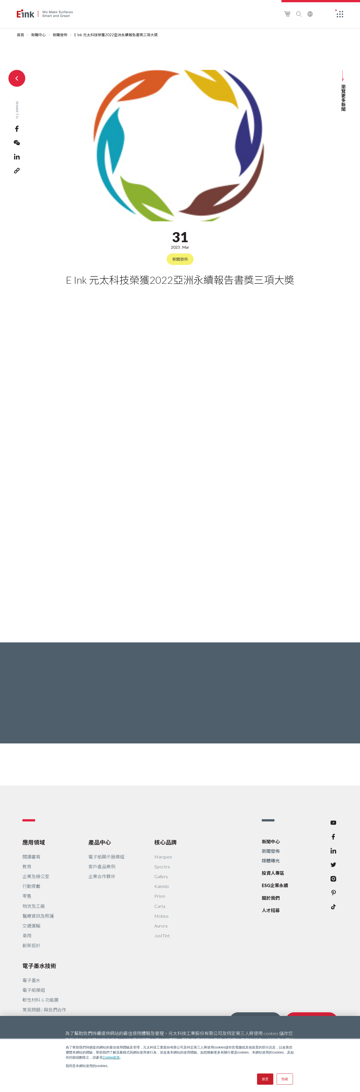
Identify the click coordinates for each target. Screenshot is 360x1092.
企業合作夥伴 (101, 876)
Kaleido (161, 886)
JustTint (162, 935)
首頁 (20, 35)
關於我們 (271, 898)
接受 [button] (265, 1079)
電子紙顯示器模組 (106, 856)
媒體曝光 (271, 860)
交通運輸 (31, 925)
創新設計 (31, 945)
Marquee (163, 856)
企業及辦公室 (35, 876)
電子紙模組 (33, 990)
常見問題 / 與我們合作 (44, 1009)
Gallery (161, 876)
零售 (26, 896)
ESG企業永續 (275, 885)
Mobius (161, 916)
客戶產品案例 (101, 866)
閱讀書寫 (31, 856)
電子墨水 (31, 980)
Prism (159, 896)
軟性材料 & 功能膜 (40, 999)
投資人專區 (273, 873)
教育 (26, 866)
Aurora (161, 925)
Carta (159, 906)
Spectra (162, 866)
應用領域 (33, 842)
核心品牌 (165, 842)
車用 (26, 935)
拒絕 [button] (284, 1079)
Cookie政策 (111, 1057)
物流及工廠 (33, 906)
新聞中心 (38, 35)
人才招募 (271, 910)
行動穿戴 (31, 886)
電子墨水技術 (39, 965)
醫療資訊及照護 (38, 916)
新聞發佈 (60, 35)
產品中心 (99, 842)
